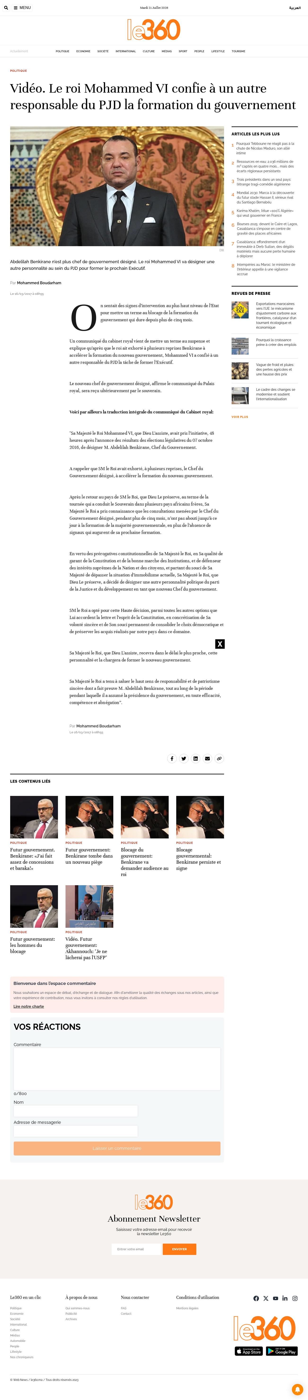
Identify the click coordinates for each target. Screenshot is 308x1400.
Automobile (17, 1341)
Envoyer (179, 1249)
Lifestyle (218, 51)
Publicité (71, 1313)
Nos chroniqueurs (21, 1357)
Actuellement (19, 51)
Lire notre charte (28, 1006)
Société (103, 51)
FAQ (123, 1308)
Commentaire (27, 1044)
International (126, 51)
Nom (19, 1102)
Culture (149, 51)
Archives (71, 1319)
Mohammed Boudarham (39, 283)
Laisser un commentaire (117, 1148)
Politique (62, 51)
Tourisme (238, 51)
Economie (83, 51)
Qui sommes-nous (78, 1308)
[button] (297, 1389)
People (199, 51)
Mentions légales (187, 1308)
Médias (167, 51)
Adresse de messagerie (37, 1122)
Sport (183, 51)
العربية (295, 7)
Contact (126, 1313)
